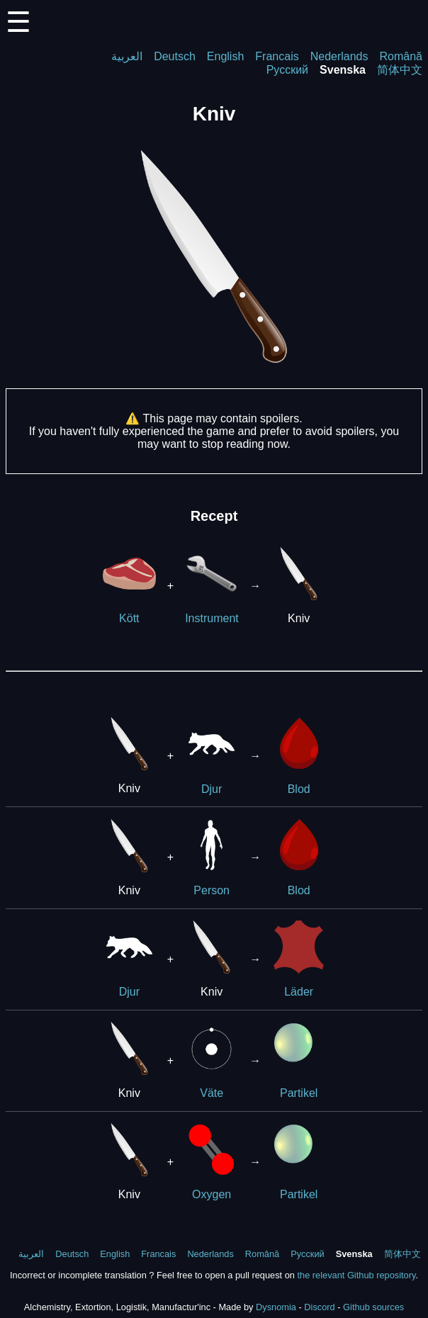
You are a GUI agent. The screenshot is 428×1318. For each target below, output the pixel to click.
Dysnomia (276, 1307)
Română (401, 56)
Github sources (373, 1307)
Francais (276, 56)
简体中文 (399, 70)
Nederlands (339, 56)
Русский (287, 70)
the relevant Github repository (356, 1275)
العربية (126, 56)
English (225, 56)
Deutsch (175, 56)
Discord (319, 1307)
